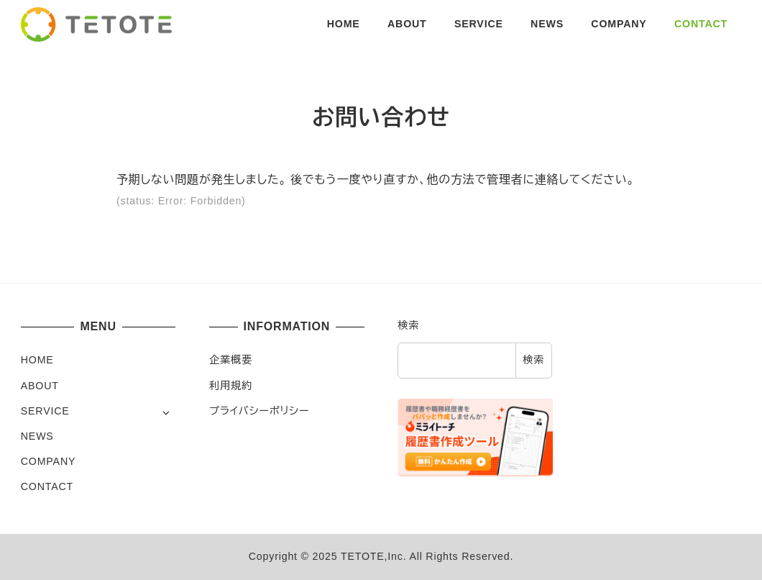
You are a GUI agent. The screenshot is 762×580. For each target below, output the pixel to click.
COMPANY (48, 461)
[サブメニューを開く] (165, 412)
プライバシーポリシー (259, 411)
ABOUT (40, 385)
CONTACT (47, 486)
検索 (408, 325)
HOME (37, 360)
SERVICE (45, 411)
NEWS (37, 436)
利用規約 (230, 385)
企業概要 (230, 360)
